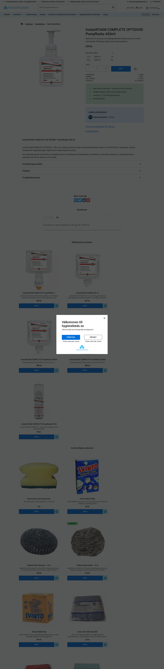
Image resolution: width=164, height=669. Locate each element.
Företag (71, 337)
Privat (93, 337)
